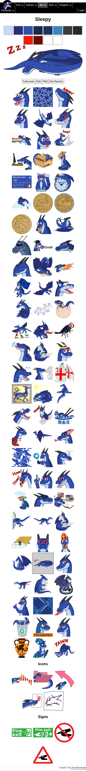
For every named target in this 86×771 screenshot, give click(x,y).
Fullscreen (28, 81)
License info (82, 769)
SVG (38, 81)
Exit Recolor (56, 81)
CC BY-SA (73, 769)
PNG (45, 81)
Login (81, 10)
